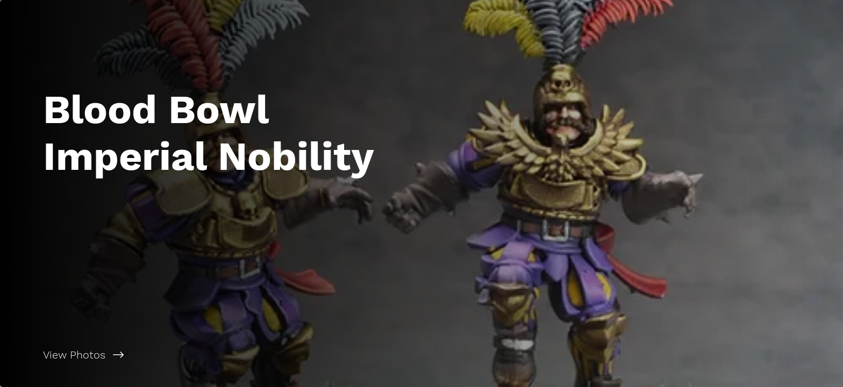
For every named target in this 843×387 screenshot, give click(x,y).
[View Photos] (210, 354)
